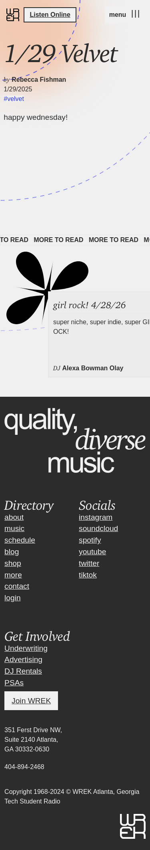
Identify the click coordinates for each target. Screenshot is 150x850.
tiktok (88, 575)
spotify (90, 540)
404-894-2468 (24, 766)
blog (11, 551)
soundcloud (98, 528)
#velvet (14, 98)
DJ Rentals (23, 671)
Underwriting (26, 648)
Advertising (23, 659)
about (14, 517)
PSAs (14, 682)
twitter (89, 563)
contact (16, 586)
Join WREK (31, 701)
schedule (19, 540)
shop (12, 563)
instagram (95, 517)
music (14, 528)
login (12, 598)
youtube (92, 551)
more (13, 575)
